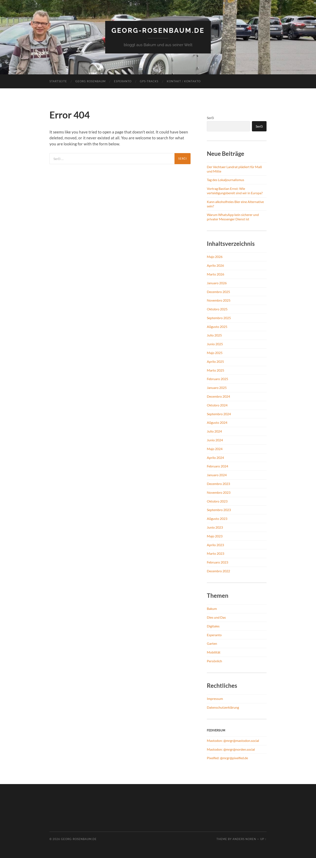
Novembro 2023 (218, 492)
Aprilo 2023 (215, 545)
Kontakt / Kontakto (184, 81)
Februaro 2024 (217, 466)
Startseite (58, 81)
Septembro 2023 (219, 510)
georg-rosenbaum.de (158, 30)
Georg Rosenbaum (90, 81)
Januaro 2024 (217, 475)
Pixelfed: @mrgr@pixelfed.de (227, 758)
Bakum (212, 608)
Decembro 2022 (218, 571)
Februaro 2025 (217, 379)
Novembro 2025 (218, 300)
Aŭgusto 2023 (217, 518)
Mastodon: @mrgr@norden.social (231, 749)
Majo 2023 (214, 536)
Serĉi (210, 118)
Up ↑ (263, 839)
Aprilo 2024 (215, 457)
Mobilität (213, 652)
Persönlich (214, 661)
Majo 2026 (214, 257)
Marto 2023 (215, 553)
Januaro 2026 (217, 283)
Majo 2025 (214, 353)
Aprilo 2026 (215, 265)
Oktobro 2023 (217, 501)
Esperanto (122, 81)
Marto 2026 (215, 274)
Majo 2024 (214, 449)
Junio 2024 (215, 440)
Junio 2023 (215, 527)
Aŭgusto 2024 (217, 422)
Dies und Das (216, 617)
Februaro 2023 (217, 562)
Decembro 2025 (218, 292)
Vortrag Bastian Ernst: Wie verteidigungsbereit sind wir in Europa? (235, 191)
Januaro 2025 (217, 388)
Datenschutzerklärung (223, 707)
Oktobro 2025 (217, 309)
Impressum (215, 699)
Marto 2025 (215, 370)
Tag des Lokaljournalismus (225, 180)
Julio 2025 (214, 335)
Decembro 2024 (218, 396)
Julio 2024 (214, 431)
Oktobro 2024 (217, 405)
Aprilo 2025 (215, 361)
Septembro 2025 (219, 318)
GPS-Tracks (149, 81)
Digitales (213, 626)
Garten (212, 643)
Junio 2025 (215, 344)
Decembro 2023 (218, 484)
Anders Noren (244, 839)
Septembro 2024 (219, 414)
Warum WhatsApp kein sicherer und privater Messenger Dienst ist (233, 217)
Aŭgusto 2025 (217, 327)
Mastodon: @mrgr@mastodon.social (233, 740)
